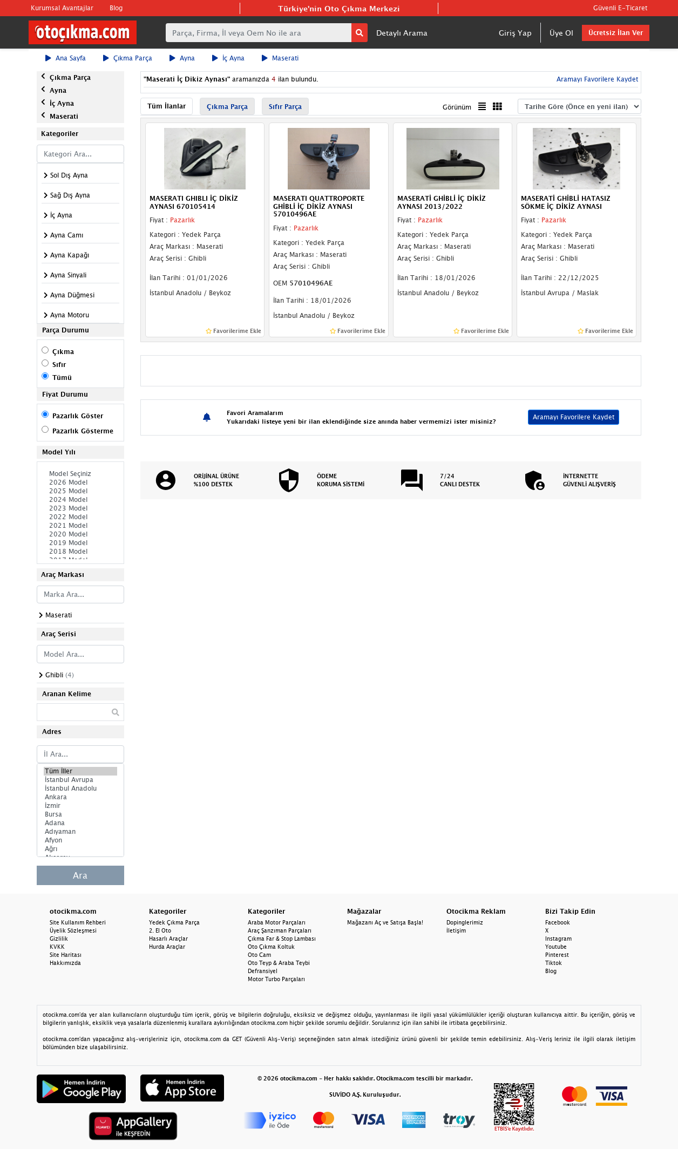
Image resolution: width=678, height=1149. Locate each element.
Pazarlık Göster (77, 416)
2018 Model (80, 551)
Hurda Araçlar (167, 946)
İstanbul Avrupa (80, 780)
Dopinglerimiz (464, 922)
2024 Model (80, 499)
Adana (80, 823)
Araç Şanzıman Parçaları (279, 930)
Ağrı (80, 849)
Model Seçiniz (80, 474)
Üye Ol (561, 32)
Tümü (62, 377)
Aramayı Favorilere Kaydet (596, 79)
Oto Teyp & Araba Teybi (279, 963)
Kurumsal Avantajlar (62, 8)
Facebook (557, 922)
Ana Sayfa (65, 58)
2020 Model (80, 534)
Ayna (182, 58)
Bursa (80, 814)
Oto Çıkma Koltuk (271, 946)
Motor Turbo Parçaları (276, 979)
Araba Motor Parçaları (277, 922)
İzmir (80, 805)
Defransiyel (262, 971)
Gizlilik (59, 938)
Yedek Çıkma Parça (174, 922)
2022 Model (80, 517)
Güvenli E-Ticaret (620, 8)
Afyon (80, 840)
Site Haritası (66, 954)
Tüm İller (80, 771)
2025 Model (80, 491)
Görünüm (457, 107)
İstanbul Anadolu (80, 788)
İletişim (456, 930)
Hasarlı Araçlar (168, 938)
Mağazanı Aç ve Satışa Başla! (385, 922)
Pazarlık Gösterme (82, 431)
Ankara (80, 797)
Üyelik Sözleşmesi (73, 930)
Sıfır (59, 365)
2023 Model (80, 508)
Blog (116, 8)
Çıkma (63, 352)
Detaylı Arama (402, 32)
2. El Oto (160, 930)
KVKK (57, 946)
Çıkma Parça (127, 58)
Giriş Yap (515, 32)
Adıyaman (80, 831)
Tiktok (553, 963)
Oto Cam (259, 954)
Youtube (556, 946)
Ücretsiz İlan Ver (615, 33)
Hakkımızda (65, 963)
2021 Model (80, 525)
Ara (80, 875)
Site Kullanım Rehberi (78, 922)
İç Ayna (228, 58)
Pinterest (557, 954)
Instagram (558, 938)
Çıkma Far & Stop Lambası (282, 938)
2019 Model (80, 543)
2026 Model (80, 482)
